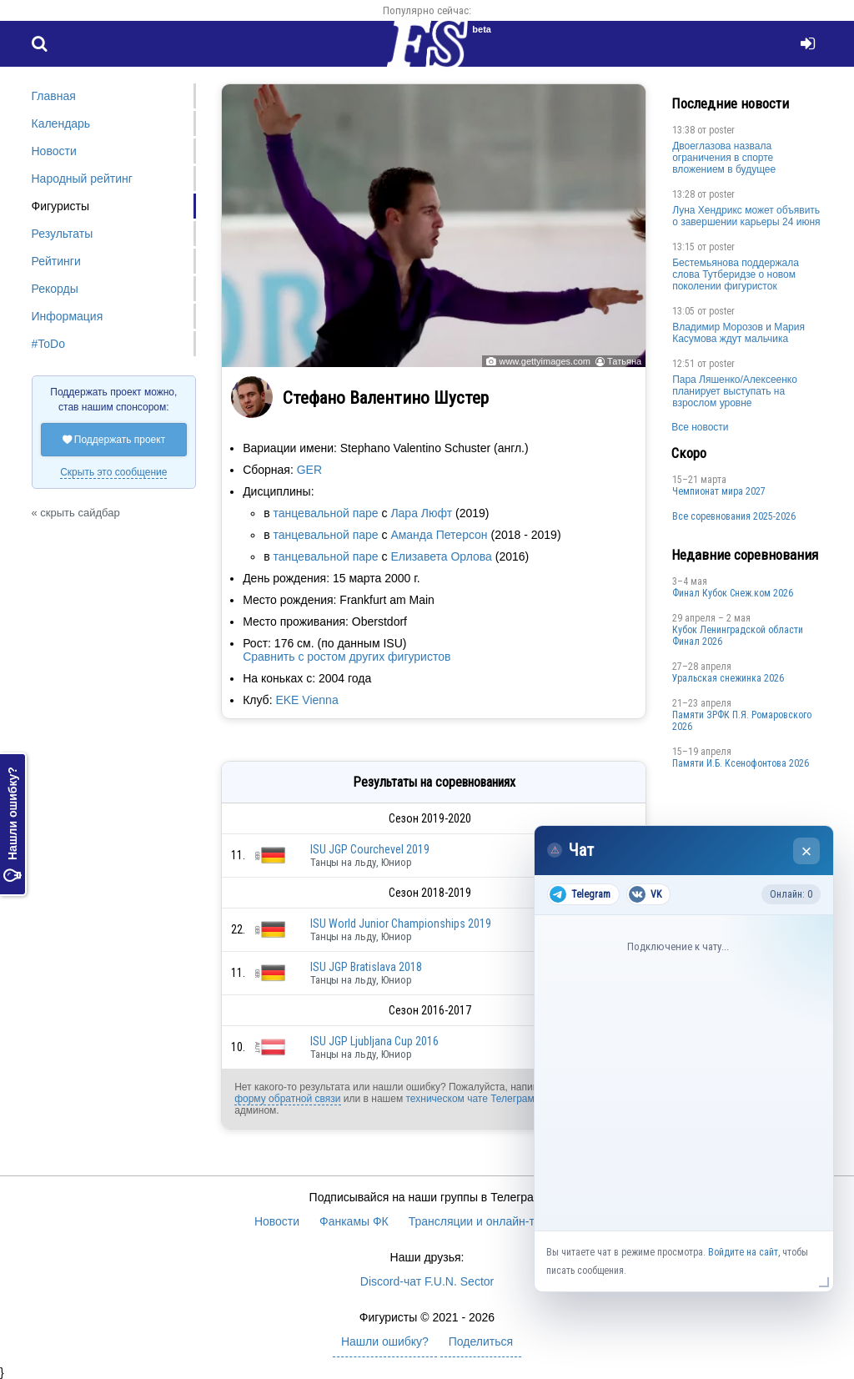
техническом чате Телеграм (469, 1099)
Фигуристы (61, 206)
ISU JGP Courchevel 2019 (370, 849)
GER (309, 469)
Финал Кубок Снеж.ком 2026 (732, 593)
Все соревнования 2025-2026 (734, 516)
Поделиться (481, 1341)
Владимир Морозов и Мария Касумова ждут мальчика (738, 333)
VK (645, 894)
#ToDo (48, 343)
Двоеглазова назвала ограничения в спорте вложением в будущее (724, 157)
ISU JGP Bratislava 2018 (366, 967)
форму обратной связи (287, 1099)
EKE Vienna (306, 700)
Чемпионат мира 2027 (719, 491)
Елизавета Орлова (440, 556)
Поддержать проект (114, 439)
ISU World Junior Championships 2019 (400, 923)
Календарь (61, 123)
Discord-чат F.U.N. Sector (427, 1281)
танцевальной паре (325, 513)
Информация (67, 316)
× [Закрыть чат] (806, 851)
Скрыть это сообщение (113, 472)
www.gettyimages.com (544, 361)
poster (722, 130)
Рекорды (55, 288)
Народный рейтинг (82, 178)
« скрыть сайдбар (76, 512)
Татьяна (624, 361)
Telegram (580, 894)
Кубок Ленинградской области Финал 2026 (737, 635)
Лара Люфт (421, 513)
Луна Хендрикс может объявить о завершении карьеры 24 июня (746, 216)
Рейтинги (56, 261)
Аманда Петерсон (438, 534)
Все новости (699, 427)
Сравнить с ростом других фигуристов (346, 656)
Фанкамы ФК (354, 1221)
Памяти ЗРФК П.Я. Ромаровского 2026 (741, 720)
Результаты (62, 233)
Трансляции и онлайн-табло (484, 1221)
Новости (54, 151)
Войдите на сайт (743, 1252)
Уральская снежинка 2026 (728, 678)
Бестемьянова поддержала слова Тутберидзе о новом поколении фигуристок (735, 274)
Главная (54, 96)
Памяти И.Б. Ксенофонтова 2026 (740, 763)
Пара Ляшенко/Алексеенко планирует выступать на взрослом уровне (734, 391)
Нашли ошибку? (12, 825)
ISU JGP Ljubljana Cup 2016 (374, 1041)
